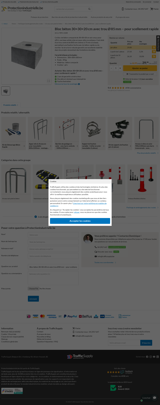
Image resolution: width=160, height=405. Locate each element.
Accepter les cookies (80, 221)
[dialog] (80, 202)
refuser (76, 212)
